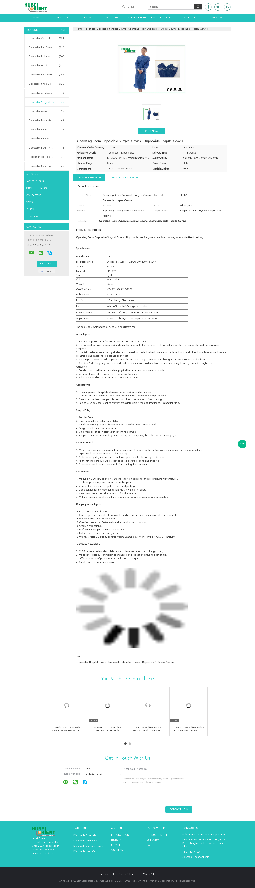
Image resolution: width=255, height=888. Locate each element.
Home (36, 17)
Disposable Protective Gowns (47, 120)
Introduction (120, 835)
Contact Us (187, 17)
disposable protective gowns (158, 662)
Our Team (117, 850)
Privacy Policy (126, 874)
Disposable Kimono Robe (47, 138)
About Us (112, 17)
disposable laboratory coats (124, 662)
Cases (30, 209)
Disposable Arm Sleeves (47, 93)
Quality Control (162, 17)
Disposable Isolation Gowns (47, 56)
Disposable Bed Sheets (47, 148)
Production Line (157, 835)
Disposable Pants (47, 129)
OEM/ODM (153, 840)
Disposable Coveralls (47, 38)
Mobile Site (149, 874)
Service (116, 845)
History (116, 840)
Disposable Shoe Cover (47, 84)
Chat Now (215, 17)
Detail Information (89, 178)
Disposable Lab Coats (47, 47)
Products (62, 17)
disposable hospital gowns (91, 662)
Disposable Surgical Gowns (47, 102)
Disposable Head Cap (47, 65)
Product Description (125, 178)
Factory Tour (137, 17)
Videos (87, 17)
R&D (149, 845)
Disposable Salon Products (47, 166)
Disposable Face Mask (47, 74)
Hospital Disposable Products (47, 157)
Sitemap (104, 874)
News (29, 202)
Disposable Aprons (47, 111)
